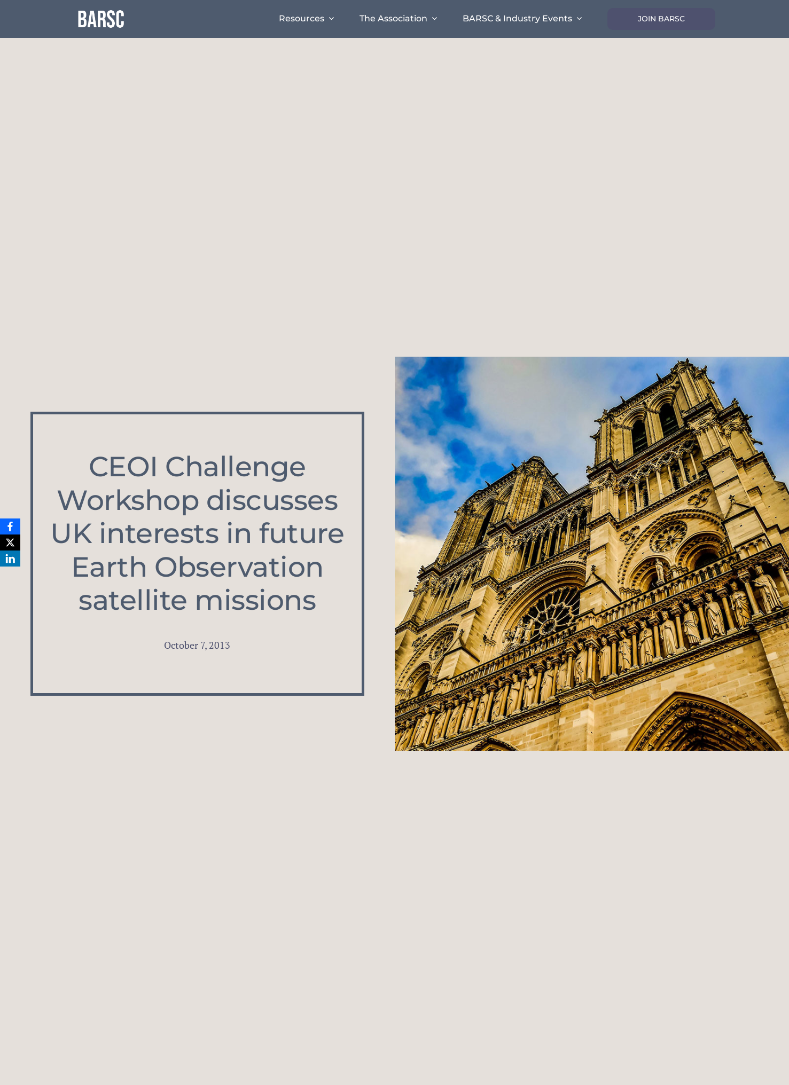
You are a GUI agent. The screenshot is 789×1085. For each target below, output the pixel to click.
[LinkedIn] (10, 559)
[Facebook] (10, 526)
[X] (10, 542)
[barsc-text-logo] (101, 11)
